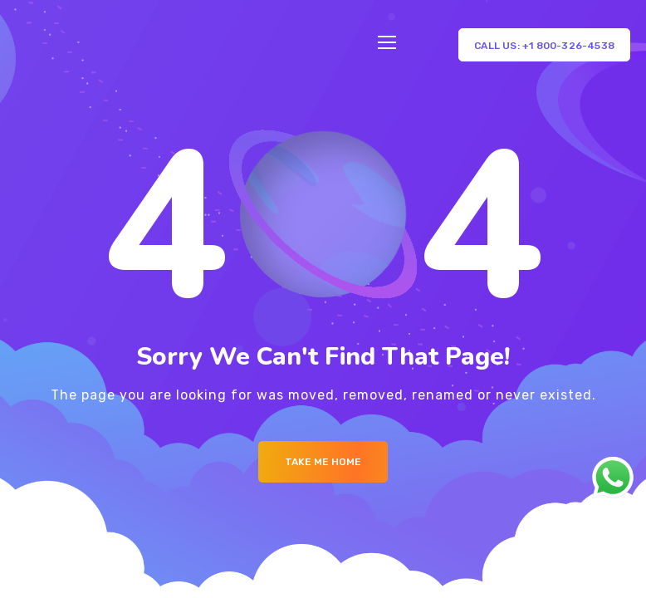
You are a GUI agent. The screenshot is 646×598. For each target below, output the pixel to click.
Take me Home (323, 462)
